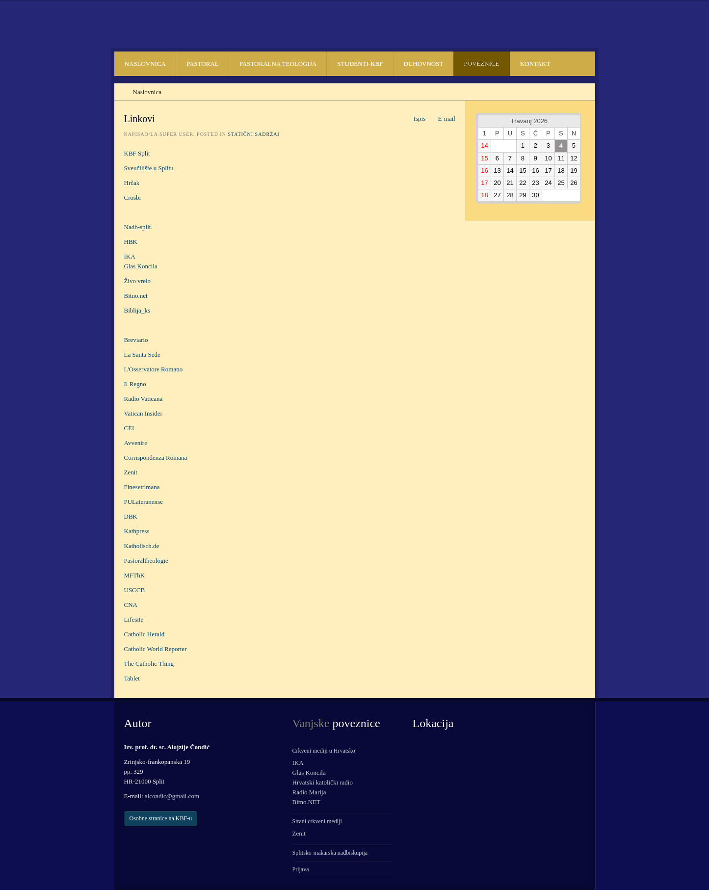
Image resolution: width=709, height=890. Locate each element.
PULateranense (143, 501)
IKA (129, 256)
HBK (130, 241)
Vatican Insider (143, 413)
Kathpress (137, 531)
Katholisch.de (141, 546)
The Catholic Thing (149, 663)
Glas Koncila (141, 266)
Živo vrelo (137, 281)
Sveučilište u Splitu (149, 168)
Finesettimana (142, 487)
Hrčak (132, 182)
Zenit (130, 472)
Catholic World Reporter (155, 649)
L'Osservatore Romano (153, 369)
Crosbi (132, 197)
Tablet (132, 678)
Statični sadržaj (254, 134)
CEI (130, 428)
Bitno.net (136, 295)
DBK (130, 516)
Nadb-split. (138, 227)
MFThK (134, 575)
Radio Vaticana (143, 398)
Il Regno (135, 384)
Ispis (414, 118)
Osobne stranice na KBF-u (161, 818)
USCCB (134, 590)
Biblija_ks (137, 310)
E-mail (441, 118)
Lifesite (134, 619)
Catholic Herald (144, 634)
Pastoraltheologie (146, 560)
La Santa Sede (142, 354)
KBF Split (137, 153)
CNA (130, 604)
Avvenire (135, 442)
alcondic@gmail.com (172, 796)
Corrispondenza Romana (155, 457)
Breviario (136, 339)
